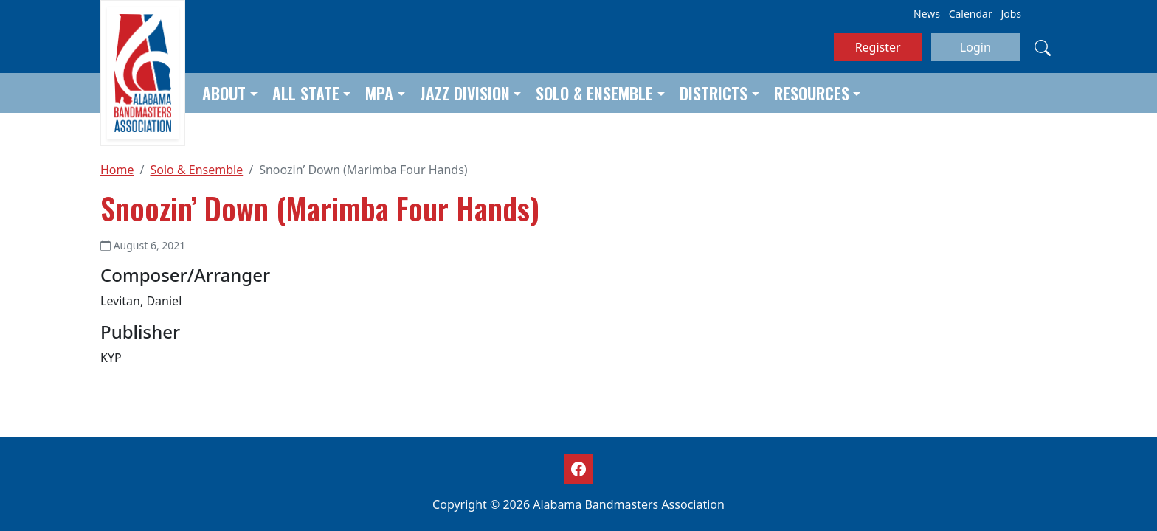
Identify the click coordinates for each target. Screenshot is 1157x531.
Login (975, 47)
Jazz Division (465, 93)
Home (117, 170)
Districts (713, 93)
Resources (811, 93)
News (926, 14)
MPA (379, 93)
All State (305, 93)
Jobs (1011, 14)
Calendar (970, 14)
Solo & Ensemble (594, 93)
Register (878, 47)
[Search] (1043, 47)
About (224, 93)
